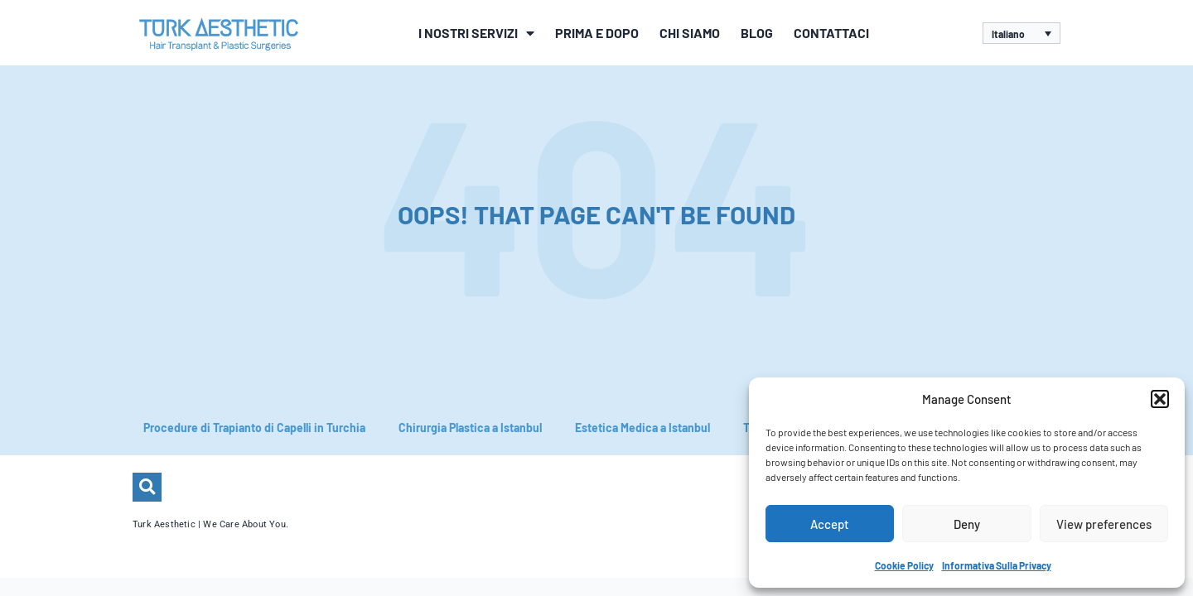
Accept (829, 524)
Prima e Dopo (597, 33)
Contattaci (831, 33)
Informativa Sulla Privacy (996, 565)
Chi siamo (689, 33)
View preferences (1104, 524)
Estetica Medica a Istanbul (642, 428)
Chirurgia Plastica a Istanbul (470, 428)
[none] (1021, 33)
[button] (1160, 399)
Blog (757, 33)
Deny (967, 524)
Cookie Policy (904, 565)
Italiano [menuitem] (1008, 34)
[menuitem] (1021, 33)
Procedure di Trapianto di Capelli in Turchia (254, 428)
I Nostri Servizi (476, 33)
